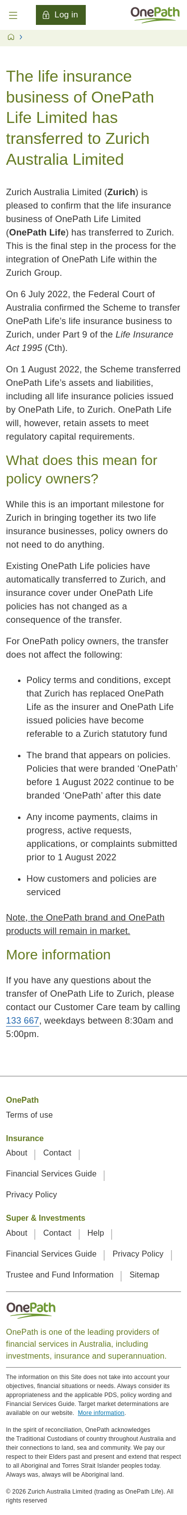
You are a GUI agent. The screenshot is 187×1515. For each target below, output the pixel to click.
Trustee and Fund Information (61, 1275)
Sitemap (145, 1275)
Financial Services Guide (52, 1173)
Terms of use (29, 1115)
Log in (59, 14)
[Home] (155, 14)
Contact (58, 1153)
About (17, 1153)
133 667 (22, 1021)
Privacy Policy (31, 1194)
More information (101, 1412)
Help (96, 1233)
